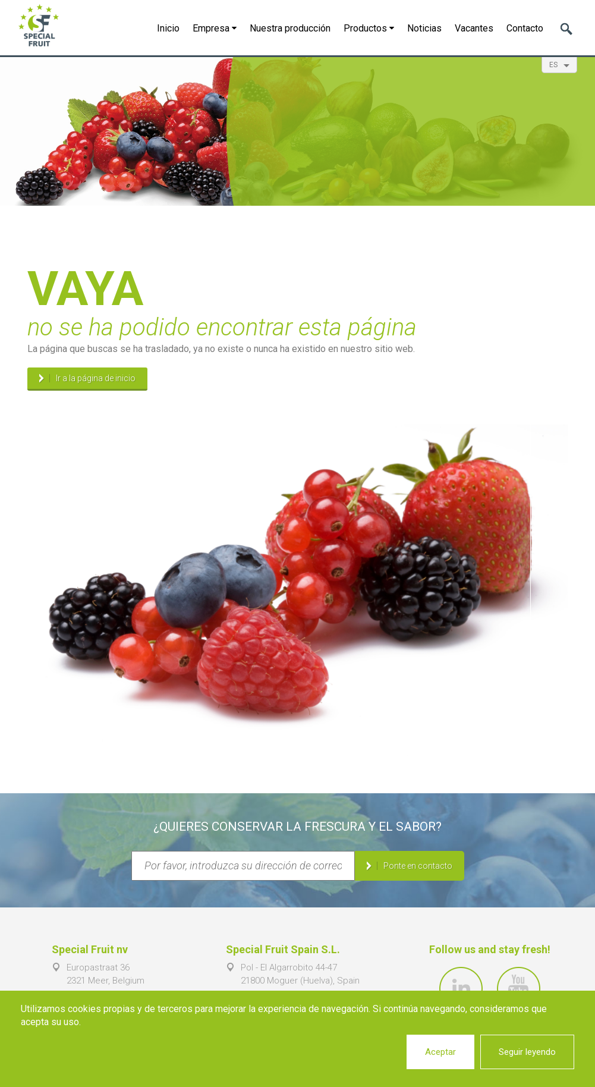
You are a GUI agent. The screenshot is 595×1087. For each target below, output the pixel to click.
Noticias (424, 28)
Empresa (215, 28)
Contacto (524, 28)
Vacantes (474, 28)
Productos (369, 28)
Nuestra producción (290, 28)
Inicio (168, 28)
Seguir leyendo (527, 1052)
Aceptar (440, 1052)
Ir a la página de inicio (96, 378)
